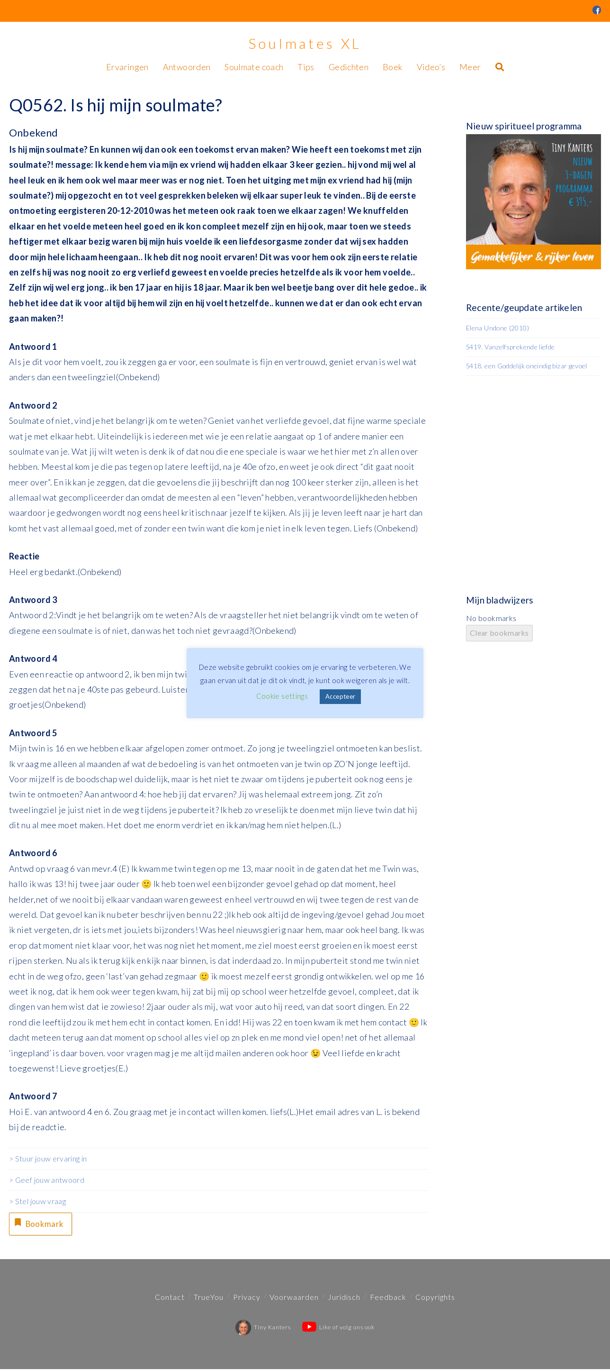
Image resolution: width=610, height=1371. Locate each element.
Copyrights (435, 1298)
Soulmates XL (305, 43)
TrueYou (209, 1298)
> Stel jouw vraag (37, 1201)
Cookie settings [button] (282, 696)
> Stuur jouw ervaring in (48, 1158)
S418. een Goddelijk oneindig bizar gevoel (526, 366)
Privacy (246, 1298)
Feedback (388, 1298)
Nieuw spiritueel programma (524, 125)
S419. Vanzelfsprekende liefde (510, 347)
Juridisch (344, 1298)
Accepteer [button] (340, 696)
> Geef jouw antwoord (46, 1179)
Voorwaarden (294, 1298)
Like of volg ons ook (338, 1328)
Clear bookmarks (499, 632)
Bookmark (39, 1223)
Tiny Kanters (263, 1328)
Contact (170, 1298)
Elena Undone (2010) (497, 328)
